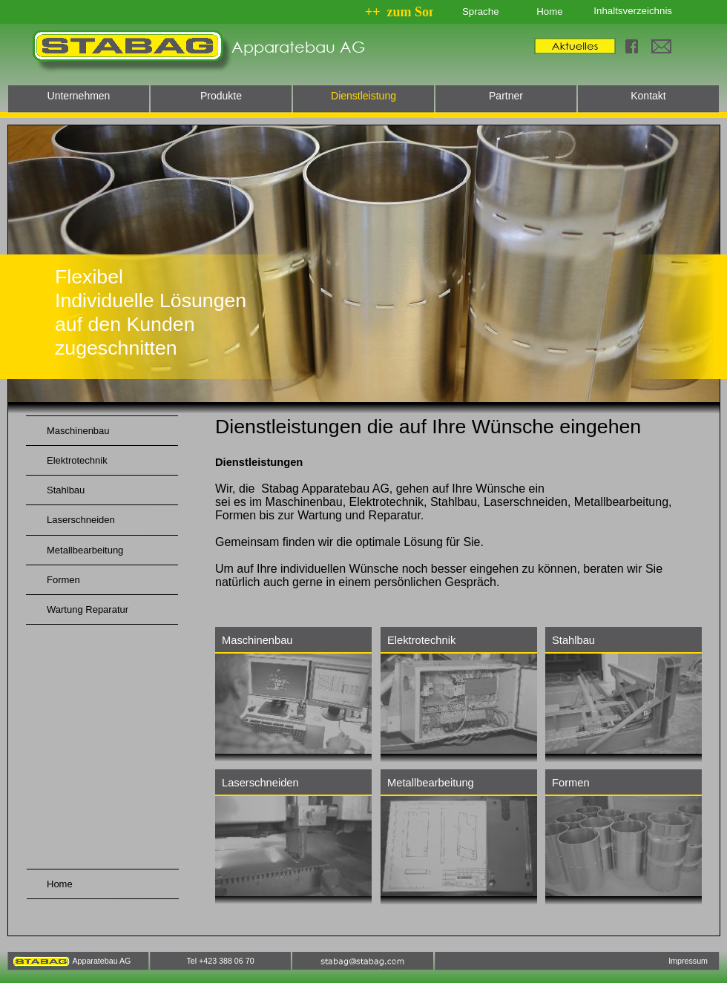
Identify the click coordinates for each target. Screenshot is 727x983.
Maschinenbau (257, 640)
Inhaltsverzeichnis (632, 10)
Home (549, 11)
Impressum (688, 960)
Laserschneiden (260, 783)
